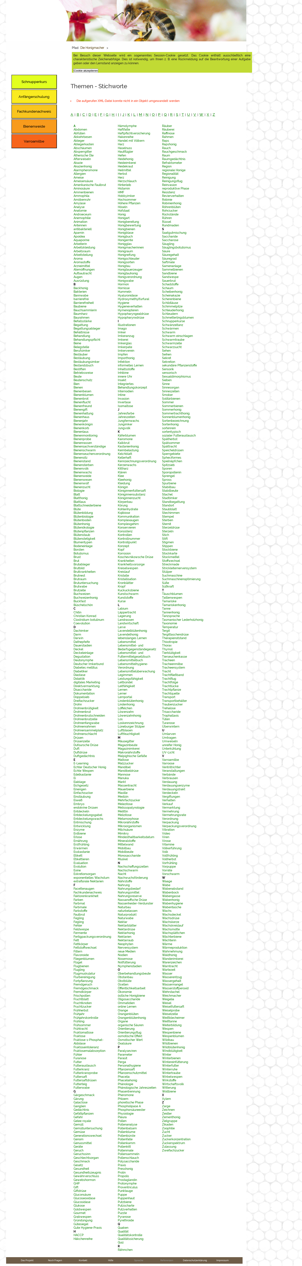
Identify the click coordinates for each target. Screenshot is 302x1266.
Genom (78, 1139)
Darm (77, 634)
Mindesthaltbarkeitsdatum (136, 837)
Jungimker (125, 424)
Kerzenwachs (127, 465)
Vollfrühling (170, 855)
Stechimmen (171, 512)
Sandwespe (170, 277)
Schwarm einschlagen (177, 336)
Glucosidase (82, 1202)
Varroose (168, 763)
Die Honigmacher (92, 47)
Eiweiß (78, 800)
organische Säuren (131, 1025)
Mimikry (123, 833)
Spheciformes (171, 457)
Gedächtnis (81, 1109)
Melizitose (125, 815)
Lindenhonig (126, 704)
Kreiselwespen (128, 568)
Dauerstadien (83, 645)
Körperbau (125, 501)
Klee (121, 476)
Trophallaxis (170, 715)
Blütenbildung (83, 512)
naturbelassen (127, 910)
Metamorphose (128, 818)
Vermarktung (171, 807)
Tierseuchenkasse (174, 656)
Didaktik (79, 678)
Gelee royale (82, 1121)
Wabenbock (170, 892)
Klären (122, 472)
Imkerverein (126, 350)
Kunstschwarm (128, 594)
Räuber (167, 126)
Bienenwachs (83, 472)
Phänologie (125, 1084)
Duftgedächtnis (84, 756)
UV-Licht (168, 752)
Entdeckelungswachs (88, 818)
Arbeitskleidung (84, 247)
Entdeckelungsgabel (88, 815)
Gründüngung (83, 1220)
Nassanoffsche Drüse (132, 899)
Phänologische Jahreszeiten (137, 1087)
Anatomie (80, 210)
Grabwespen (82, 1216)
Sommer (168, 402)
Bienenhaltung (83, 413)
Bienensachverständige (90, 446)
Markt (122, 782)
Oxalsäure (125, 1043)
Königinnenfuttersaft (132, 490)
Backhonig (81, 288)
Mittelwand (125, 844)
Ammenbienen (84, 192)
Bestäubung (82, 358)
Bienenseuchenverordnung (92, 453)
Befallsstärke (83, 321)
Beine (77, 343)
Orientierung (126, 1028)
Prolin (122, 1172)
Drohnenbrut (82, 711)
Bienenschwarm (85, 450)
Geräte (78, 1146)
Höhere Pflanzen (129, 203)
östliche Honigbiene (131, 995)
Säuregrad (169, 258)
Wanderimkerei (172, 958)
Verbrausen (170, 778)
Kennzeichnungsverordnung (137, 461)
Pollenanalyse (127, 1124)
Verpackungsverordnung (179, 826)
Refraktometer (172, 162)
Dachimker (81, 630)
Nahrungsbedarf (129, 888)
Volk (165, 851)
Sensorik (168, 369)
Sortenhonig (170, 424)
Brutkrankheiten (84, 571)
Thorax (167, 645)
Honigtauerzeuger (130, 269)
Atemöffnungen (84, 269)
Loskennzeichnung (131, 723)
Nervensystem (128, 947)
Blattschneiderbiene (87, 505)
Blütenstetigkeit (84, 538)
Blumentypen (83, 542)
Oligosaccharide (129, 999)
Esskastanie (82, 851)
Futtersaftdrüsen (85, 1080)
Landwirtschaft (128, 623)
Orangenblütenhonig (132, 1017)
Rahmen (167, 137)
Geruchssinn (82, 1154)
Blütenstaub (82, 535)
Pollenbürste (126, 1135)
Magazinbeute (127, 745)
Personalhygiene (129, 1065)
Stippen (167, 546)
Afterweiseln (82, 159)
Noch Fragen (55, 1260)
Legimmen (125, 675)
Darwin (78, 638)
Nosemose (125, 958)
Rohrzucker (170, 210)
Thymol (167, 649)
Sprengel (168, 476)
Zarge (166, 1106)
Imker (122, 332)
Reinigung (169, 177)
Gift (76, 1187)
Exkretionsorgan (85, 874)
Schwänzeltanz (172, 325)
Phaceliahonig (127, 1080)
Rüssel (166, 221)
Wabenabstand (172, 888)
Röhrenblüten (171, 207)
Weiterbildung (172, 1025)
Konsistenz (125, 531)
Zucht (166, 1132)
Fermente (80, 933)
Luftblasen (125, 730)
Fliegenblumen (84, 958)
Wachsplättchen (173, 933)
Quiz (121, 1242)
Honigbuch (125, 236)
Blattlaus (80, 501)
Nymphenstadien (130, 966)
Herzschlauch (127, 181)
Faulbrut (79, 914)
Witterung (169, 1087)
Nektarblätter (127, 925)
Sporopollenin (171, 472)
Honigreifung (127, 254)
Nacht (122, 874)
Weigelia (168, 999)
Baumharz (80, 313)
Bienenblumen (83, 395)
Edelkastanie (82, 774)
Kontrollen (125, 535)
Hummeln (124, 291)
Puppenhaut (126, 1198)
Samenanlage (171, 266)
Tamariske (169, 601)
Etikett (78, 855)
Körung (123, 505)
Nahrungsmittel (128, 892)
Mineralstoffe (127, 841)
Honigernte (125, 240)
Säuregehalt (170, 254)
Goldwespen (82, 1209)
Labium (123, 608)
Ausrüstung (81, 280)
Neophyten (125, 944)
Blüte (77, 509)
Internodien (125, 391)
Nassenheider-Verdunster (135, 903)
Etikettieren (81, 859)
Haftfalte (124, 129)
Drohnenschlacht (85, 734)
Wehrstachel (171, 992)
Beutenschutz (83, 380)
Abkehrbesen (83, 137)
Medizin (123, 796)
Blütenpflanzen (84, 531)
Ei (75, 778)
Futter (78, 1062)
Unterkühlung (171, 748)
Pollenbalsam (127, 1128)
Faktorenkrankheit (86, 896)
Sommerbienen (172, 406)
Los (120, 719)
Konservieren (127, 527)
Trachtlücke (170, 686)
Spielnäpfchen (172, 461)
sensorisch (169, 372)
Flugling (79, 969)
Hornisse (124, 288)
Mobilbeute (125, 851)
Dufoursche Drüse (86, 745)
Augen (78, 277)
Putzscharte (126, 1205)
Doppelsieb (81, 697)
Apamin (79, 232)
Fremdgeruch (83, 984)
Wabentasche (171, 907)
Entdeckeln (81, 811)
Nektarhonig (126, 933)
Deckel (78, 649)
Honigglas (125, 244)
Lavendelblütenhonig (132, 630)
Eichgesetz (81, 785)
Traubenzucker (172, 704)
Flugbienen (81, 966)
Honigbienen (126, 229)
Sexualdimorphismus (176, 376)
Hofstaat (124, 210)
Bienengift (80, 409)
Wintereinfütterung (175, 1062)
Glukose (79, 1205)
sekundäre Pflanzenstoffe (179, 365)
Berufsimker (82, 350)
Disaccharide (82, 689)
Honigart (124, 218)
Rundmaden (170, 225)
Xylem (166, 1098)
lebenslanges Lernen (132, 638)
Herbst (122, 173)
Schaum (167, 288)
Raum (166, 155)
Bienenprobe (82, 439)
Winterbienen (171, 1058)
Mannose (124, 774)
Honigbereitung (128, 221)
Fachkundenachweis (88, 892)
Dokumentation (84, 693)
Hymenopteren (128, 310)
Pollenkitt (124, 1146)
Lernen (122, 689)
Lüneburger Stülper (131, 726)
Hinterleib (124, 185)
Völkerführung (172, 848)
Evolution (80, 866)
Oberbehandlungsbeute (134, 973)
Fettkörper (81, 944)
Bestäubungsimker (86, 361)
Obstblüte (125, 981)
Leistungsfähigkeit (130, 678)
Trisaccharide (171, 711)
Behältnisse (81, 332)
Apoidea (79, 236)
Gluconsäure (82, 1194)
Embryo (79, 804)
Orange (123, 1010)
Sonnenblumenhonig (176, 417)
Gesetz (78, 1165)
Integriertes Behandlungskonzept (132, 385)
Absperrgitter (83, 151)
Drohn (78, 704)
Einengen (80, 789)
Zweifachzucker (173, 1150)
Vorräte (167, 870)
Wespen (167, 1028)
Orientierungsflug (129, 1032)
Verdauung (169, 782)
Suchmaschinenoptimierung (181, 579)
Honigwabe (126, 280)
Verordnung (170, 818)
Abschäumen (83, 148)
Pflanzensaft (126, 1069)
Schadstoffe (170, 284)
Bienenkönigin (83, 424)
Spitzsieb (168, 465)
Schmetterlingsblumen (178, 317)
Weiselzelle (170, 1014)
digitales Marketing (87, 682)
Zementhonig (171, 1117)
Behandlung (82, 336)
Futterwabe (82, 1087)
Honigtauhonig (128, 273)
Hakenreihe (125, 137)
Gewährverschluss (86, 1176)
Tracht (166, 671)
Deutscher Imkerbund (89, 664)
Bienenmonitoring (86, 435)
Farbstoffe (80, 910)
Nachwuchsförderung (133, 877)
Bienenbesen (82, 391)
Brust (77, 557)
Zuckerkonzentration (176, 1139)
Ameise (79, 177)
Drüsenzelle (82, 741)
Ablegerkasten (84, 144)
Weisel (166, 1003)
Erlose (78, 837)
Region (167, 166)
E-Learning (81, 763)
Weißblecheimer (173, 1017)
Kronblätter (125, 583)
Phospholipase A (129, 1106)
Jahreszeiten (126, 417)
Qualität (123, 1231)
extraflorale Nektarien (88, 881)
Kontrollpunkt (127, 542)
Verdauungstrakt (173, 789)
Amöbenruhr (82, 199)
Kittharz (123, 468)
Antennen (80, 225)
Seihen (166, 354)
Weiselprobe (171, 1010)
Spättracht (169, 446)
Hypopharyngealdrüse (133, 313)
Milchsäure (125, 829)
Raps (165, 140)
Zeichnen (168, 1109)
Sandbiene (169, 273)
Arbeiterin (80, 244)
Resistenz (168, 192)
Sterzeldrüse (171, 527)
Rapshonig (169, 144)
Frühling (79, 1021)
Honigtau (124, 266)
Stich (165, 535)
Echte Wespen (84, 770)
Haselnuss (125, 148)
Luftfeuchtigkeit (129, 734)
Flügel (78, 962)
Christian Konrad (85, 616)
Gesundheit (81, 1168)
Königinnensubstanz (131, 494)
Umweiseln (170, 741)
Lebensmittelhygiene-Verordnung (133, 665)
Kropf (121, 586)
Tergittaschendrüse (175, 634)
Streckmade (170, 564)
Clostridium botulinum (89, 619)
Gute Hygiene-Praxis (88, 1227)
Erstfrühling (81, 844)
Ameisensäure (83, 181)
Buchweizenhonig (86, 597)
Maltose (123, 759)
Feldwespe (81, 929)
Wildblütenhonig (173, 1047)
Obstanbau (125, 977)
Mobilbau (124, 848)
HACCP (79, 1235)
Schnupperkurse (173, 321)
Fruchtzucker (82, 1006)
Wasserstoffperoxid (175, 988)
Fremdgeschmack (86, 988)
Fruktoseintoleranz (86, 1047)
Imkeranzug (126, 336)
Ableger (79, 140)
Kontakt (83, 1260)
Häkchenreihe (83, 1239)
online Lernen (127, 1006)
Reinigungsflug (172, 181)
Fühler (78, 1054)
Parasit (122, 1058)
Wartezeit (168, 969)
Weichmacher (171, 995)
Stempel (168, 516)
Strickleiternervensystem (179, 568)
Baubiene (80, 306)
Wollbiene (169, 1091)
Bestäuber (81, 354)
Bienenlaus (81, 431)
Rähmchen (125, 1249)
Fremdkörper (82, 992)
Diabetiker (81, 671)
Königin (123, 487)
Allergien (80, 173)
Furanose (80, 1058)
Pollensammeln (128, 1154)
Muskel (123, 859)
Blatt (77, 494)
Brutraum (80, 579)
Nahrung (124, 885)
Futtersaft (80, 1076)
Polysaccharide (128, 1161)
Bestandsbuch (83, 365)
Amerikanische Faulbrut (90, 185)
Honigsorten (126, 262)
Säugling (168, 244)
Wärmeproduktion (174, 947)
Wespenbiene (171, 1032)
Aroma (78, 258)
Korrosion (124, 553)
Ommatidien (126, 1003)
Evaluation (81, 863)
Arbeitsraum (82, 251)
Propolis (123, 1176)
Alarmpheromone (86, 170)
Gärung (79, 1098)
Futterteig (80, 1084)
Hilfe (110, 1260)
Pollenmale (125, 1150)
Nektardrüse (126, 929)
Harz (121, 144)
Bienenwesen (83, 479)
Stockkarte (169, 553)
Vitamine (168, 844)
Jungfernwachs (128, 420)
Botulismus (81, 553)
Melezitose (125, 804)
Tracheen (168, 660)
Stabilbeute (170, 490)
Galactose (80, 1102)
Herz (121, 177)
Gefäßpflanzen (84, 1113)
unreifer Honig (171, 745)
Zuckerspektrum (173, 1143)
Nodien (123, 955)
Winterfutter (170, 1065)
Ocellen (123, 984)
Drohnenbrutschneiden (89, 715)
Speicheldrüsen (173, 450)
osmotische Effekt (130, 1036)
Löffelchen (125, 708)
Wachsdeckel (171, 914)
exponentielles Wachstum (91, 877)
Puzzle (122, 1213)
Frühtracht (81, 1028)
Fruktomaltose (83, 1032)
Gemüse (79, 1132)
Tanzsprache (171, 616)
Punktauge (125, 1191)
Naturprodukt (127, 914)
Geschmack (82, 1161)
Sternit (166, 524)
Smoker (167, 395)
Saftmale (168, 262)
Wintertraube (171, 1073)
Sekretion (168, 361)
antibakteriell (83, 229)
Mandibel (124, 767)
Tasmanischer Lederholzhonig (182, 619)
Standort (168, 505)
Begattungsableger (87, 328)
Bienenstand (82, 461)
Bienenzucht (82, 487)
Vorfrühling (169, 863)
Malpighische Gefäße (132, 756)
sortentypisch (171, 431)
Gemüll (78, 1124)
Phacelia (124, 1076)
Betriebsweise (83, 372)
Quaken (123, 1227)
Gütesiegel (81, 1224)
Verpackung (170, 822)
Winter (166, 1054)
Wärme (167, 944)
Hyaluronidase (128, 295)
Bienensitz (80, 457)
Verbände (169, 774)
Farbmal (79, 903)
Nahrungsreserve (130, 896)
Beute (78, 376)
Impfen (123, 354)
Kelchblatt (125, 453)
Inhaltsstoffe (126, 369)
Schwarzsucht (172, 347)
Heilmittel (124, 170)
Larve (122, 627)
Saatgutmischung (174, 232)
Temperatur (170, 627)
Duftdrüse (80, 752)
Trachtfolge (170, 682)
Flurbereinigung (84, 977)
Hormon (123, 284)
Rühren (167, 218)
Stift (165, 538)
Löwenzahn (126, 711)
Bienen (78, 387)
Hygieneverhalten (130, 306)
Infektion (124, 361)
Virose (166, 841)
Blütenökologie (84, 527)
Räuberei (168, 129)
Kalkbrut (124, 443)
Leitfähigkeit (126, 686)
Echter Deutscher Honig (90, 767)
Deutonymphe (83, 660)
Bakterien (80, 291)
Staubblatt (169, 509)
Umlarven (169, 734)
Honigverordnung (130, 277)
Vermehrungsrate (174, 815)
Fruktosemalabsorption (89, 1050)
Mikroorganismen (130, 826)
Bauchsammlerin (85, 310)
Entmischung (82, 822)
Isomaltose (125, 406)
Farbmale (80, 907)
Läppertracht (127, 612)
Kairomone (125, 439)
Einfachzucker (83, 793)
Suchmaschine (172, 575)
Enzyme (79, 829)
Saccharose (170, 240)
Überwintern (170, 726)
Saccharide (170, 236)
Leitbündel (125, 682)
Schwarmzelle (172, 343)
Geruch (78, 1150)
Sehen (166, 350)
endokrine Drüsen (86, 807)
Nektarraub (126, 940)
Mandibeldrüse (128, 770)
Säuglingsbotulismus (176, 247)
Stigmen (168, 542)
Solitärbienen (171, 398)
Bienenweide (82, 476)
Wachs (167, 910)
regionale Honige (173, 170)
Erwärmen (81, 848)
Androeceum (82, 214)
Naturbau (124, 907)
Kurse (122, 601)
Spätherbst (169, 439)
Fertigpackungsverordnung (92, 936)
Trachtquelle (171, 693)
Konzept (123, 546)
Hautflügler (125, 151)
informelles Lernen (131, 365)
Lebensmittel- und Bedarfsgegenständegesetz (137, 647)
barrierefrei (81, 299)
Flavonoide (81, 955)
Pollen (122, 1121)
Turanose (168, 723)
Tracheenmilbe (172, 664)
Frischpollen (82, 995)
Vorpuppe (169, 866)
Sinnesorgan (170, 387)
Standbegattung (173, 501)
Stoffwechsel (171, 560)
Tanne (166, 608)
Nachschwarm (128, 870)
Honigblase (125, 232)
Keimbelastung (128, 450)
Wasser (167, 973)
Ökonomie (125, 992)
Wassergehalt (171, 981)
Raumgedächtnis (173, 159)
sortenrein (169, 428)
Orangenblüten (128, 1014)
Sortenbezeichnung (175, 420)
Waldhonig (169, 955)
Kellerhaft (124, 457)
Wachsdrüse (170, 918)
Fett (76, 940)
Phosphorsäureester (131, 1109)
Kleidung (124, 483)
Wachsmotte (171, 929)
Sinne (166, 384)
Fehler (78, 925)
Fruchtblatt (81, 999)
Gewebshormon (84, 1180)
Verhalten (168, 800)
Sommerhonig (171, 409)
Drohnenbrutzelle (85, 719)
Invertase (124, 402)
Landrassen (126, 619)
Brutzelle (80, 590)
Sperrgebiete (171, 453)
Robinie (167, 199)
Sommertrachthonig (176, 413)
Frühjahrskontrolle (86, 1017)
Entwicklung (82, 826)
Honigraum (125, 251)
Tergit (166, 630)
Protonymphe (127, 1183)
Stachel (167, 494)
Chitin (77, 612)
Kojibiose (124, 512)
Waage (167, 881)
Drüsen (78, 737)
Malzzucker (126, 763)
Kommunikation (128, 516)
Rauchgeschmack (174, 151)
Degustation (82, 656)
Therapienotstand (174, 638)
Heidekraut (125, 166)
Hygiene (123, 302)
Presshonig (125, 1168)
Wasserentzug (172, 977)
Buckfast (80, 601)
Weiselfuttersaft (173, 1006)
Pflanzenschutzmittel (132, 1073)
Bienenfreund (83, 406)
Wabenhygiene (172, 903)
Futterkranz (81, 1069)
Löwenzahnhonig (129, 715)
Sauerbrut (169, 280)
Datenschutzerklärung (195, 1260)
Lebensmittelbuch (130, 660)
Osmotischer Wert (130, 1040)
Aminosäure (82, 188)
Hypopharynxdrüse (131, 317)
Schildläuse (170, 302)
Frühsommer (82, 1025)
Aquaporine (81, 240)
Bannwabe (81, 295)
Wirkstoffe (169, 1080)
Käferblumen (127, 435)
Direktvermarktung (87, 686)
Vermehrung (170, 811)
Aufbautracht (83, 273)
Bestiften (80, 369)
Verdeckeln (170, 793)
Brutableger (82, 564)
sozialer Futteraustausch (179, 435)
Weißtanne (169, 1021)
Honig (122, 214)
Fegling (79, 918)
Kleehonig (125, 479)
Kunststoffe (125, 597)
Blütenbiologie (83, 516)
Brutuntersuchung (86, 583)
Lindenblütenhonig (131, 700)
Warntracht (170, 966)
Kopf (121, 549)
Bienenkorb (81, 428)
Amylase (80, 203)
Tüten (166, 719)
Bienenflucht (82, 402)
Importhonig (126, 358)
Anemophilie (82, 218)
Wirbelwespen (172, 1076)
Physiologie (126, 1113)
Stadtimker (169, 498)
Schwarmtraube (173, 339)
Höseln (122, 207)
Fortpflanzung (83, 981)
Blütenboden (82, 520)
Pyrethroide (126, 1220)
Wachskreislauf (172, 925)
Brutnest (79, 575)
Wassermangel (172, 984)
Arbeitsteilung (83, 254)
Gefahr (78, 1117)
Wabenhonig (171, 899)
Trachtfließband (173, 675)
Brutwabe (80, 586)
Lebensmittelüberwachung (136, 671)
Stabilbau (168, 487)
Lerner (122, 693)
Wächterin (169, 940)
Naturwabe (125, 918)
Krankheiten (126, 560)
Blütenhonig (82, 524)
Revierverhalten (173, 196)
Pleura (122, 1117)
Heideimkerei (127, 162)
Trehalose (169, 708)
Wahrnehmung (172, 951)
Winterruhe (169, 1069)
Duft (76, 748)
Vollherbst (169, 859)
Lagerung (124, 616)
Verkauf (167, 804)
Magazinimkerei (129, 748)
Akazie (78, 162)
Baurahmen (81, 317)
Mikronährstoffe (128, 822)
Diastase (79, 675)
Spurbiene (169, 483)
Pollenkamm (126, 1143)
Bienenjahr (81, 420)
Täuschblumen (172, 594)
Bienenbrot (81, 398)
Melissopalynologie (131, 807)
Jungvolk (124, 428)
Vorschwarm (171, 874)
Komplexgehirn (128, 524)
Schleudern (170, 313)
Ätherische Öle (84, 155)
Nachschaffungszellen (133, 866)
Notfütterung (127, 962)
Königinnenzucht (129, 498)
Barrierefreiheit (84, 302)
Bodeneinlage (83, 546)
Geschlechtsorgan (86, 1157)
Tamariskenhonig (174, 605)
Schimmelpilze (172, 306)
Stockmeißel (170, 557)
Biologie (79, 490)
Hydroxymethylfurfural (133, 299)
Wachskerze (170, 922)
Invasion (123, 398)
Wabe (166, 885)
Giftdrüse (80, 1191)
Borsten (79, 549)
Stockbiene (170, 549)
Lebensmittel (127, 642)
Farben (78, 899)
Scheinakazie (171, 295)
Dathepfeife (82, 642)
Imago (122, 328)
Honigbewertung (129, 225)
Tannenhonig (171, 612)
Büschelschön (83, 605)
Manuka (123, 778)
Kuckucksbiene (128, 590)
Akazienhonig (83, 166)
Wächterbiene (171, 936)
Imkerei (123, 339)
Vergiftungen (171, 796)
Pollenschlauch (128, 1157)
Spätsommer (171, 443)
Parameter (125, 1054)
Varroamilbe (170, 759)
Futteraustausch (85, 1065)
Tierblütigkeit (171, 652)
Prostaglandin (127, 1180)
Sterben (167, 520)
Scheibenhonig (172, 291)
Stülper (167, 571)
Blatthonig (81, 498)
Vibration (168, 829)
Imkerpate (125, 347)
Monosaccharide (129, 855)
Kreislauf (124, 571)
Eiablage (80, 782)
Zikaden (167, 1124)
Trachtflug (169, 678)
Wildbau (168, 1040)
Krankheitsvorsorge (131, 564)
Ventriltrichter (171, 767)
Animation (80, 221)
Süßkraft (168, 586)
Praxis (122, 1165)
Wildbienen (170, 1043)
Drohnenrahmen (85, 726)
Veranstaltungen (173, 770)
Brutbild (79, 568)
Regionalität (170, 173)
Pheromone (126, 1095)
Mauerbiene (126, 789)
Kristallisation (127, 579)
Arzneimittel (82, 266)
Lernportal (125, 697)
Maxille (123, 793)
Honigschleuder (129, 258)
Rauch (166, 148)
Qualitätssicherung (131, 1239)
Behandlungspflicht (87, 339)
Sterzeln (167, 531)
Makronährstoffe (129, 752)
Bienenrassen (83, 443)
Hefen (122, 155)
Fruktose (79, 1036)
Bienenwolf (81, 483)
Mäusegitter (126, 741)
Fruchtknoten (83, 1003)
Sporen (167, 468)
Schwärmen (170, 328)
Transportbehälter (174, 700)
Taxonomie (169, 623)
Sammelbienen (172, 269)
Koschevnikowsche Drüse (135, 557)
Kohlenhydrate (128, 509)
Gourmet (80, 1213)
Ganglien (80, 1106)
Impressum (222, 1260)
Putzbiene (125, 1202)
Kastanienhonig (128, 446)
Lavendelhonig (128, 634)
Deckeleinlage (83, 652)
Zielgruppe (169, 1121)
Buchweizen (82, 594)
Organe (123, 1021)
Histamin (124, 188)
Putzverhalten (127, 1209)
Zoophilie (168, 1128)
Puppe (122, 1194)
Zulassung (169, 1146)
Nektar (122, 922)
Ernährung (81, 841)
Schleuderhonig (173, 310)
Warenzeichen (172, 962)
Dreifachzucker (84, 700)
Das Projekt (27, 1260)
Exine (77, 870)
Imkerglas (125, 343)
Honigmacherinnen (131, 247)
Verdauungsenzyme (176, 785)
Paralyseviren (127, 1050)
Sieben (167, 380)
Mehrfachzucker (129, 800)
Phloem (123, 1098)
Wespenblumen (173, 1036)
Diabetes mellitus (86, 667)
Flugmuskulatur (84, 973)
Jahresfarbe (126, 413)
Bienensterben (83, 465)
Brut (76, 560)
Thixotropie (169, 642)
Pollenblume (126, 1132)
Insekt (122, 380)
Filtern (78, 951)
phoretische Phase (130, 1102)
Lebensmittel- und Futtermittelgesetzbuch (134, 654)
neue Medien (127, 951)
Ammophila (81, 196)
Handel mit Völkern (131, 140)
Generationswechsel (88, 1135)
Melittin (123, 811)
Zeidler (167, 1113)
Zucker (167, 1135)
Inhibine (123, 372)
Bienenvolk (81, 468)
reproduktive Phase (175, 188)
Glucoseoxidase (84, 1198)
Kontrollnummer (129, 538)
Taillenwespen (172, 597)
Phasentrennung (129, 1091)
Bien (76, 384)
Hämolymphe (127, 126)
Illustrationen (127, 325)
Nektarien (124, 936)
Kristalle (123, 575)
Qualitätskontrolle (130, 1235)
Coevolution (82, 623)
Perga (122, 1062)
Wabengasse (171, 896)
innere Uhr (125, 376)
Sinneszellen (170, 391)
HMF (121, 192)
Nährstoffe (125, 881)
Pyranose (124, 1216)
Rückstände (170, 214)
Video (166, 833)
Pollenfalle (125, 1139)
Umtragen (169, 737)
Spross (167, 479)
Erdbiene (80, 833)
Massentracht (127, 785)
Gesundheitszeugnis (87, 1172)
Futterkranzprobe (86, 1073)
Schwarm (168, 332)
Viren (165, 837)
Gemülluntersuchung (88, 1128)
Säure (166, 251)
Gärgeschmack (84, 1095)
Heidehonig (125, 159)
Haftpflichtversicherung (134, 133)
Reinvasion (169, 185)
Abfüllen (79, 133)
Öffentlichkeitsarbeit (131, 988)
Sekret (166, 358)
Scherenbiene (171, 299)
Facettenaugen (84, 888)
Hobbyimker (126, 196)
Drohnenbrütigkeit (86, 708)
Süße (165, 583)
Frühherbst (81, 1010)
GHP (77, 1183)
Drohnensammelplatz (88, 730)
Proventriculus (128, 1187)
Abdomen (80, 129)
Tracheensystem (173, 667)
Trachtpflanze (171, 689)
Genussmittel (83, 1143)
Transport (168, 697)
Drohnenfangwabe (86, 723)
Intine (121, 395)
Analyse (79, 207)
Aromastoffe (82, 262)
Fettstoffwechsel (85, 947)
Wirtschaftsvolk (173, 1084)
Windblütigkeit (172, 1050)
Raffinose (168, 133)
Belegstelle (81, 347)
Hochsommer (127, 199)
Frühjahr (79, 1014)
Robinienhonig (171, 203)
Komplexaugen (128, 520)
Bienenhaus (81, 417)
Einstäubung (82, 796)
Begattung (81, 325)
